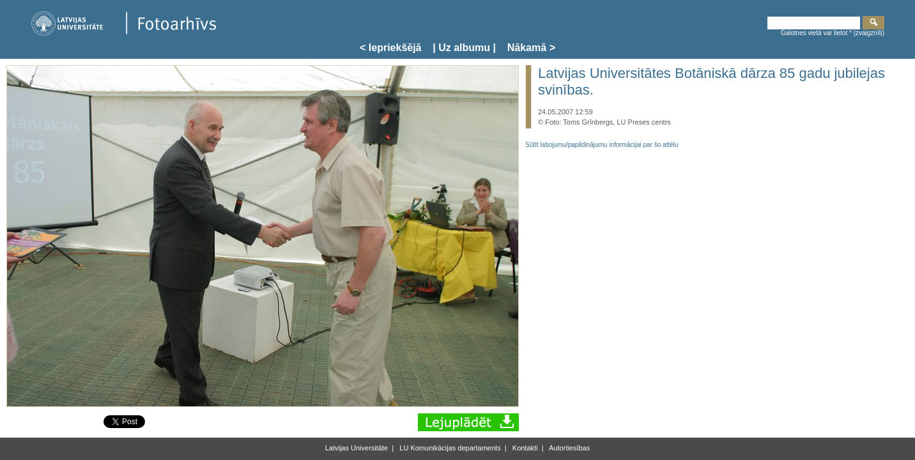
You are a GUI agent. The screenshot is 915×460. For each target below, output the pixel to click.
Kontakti (524, 448)
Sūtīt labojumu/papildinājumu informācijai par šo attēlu (602, 144)
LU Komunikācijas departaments (448, 448)
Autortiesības (569, 448)
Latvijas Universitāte (356, 448)
